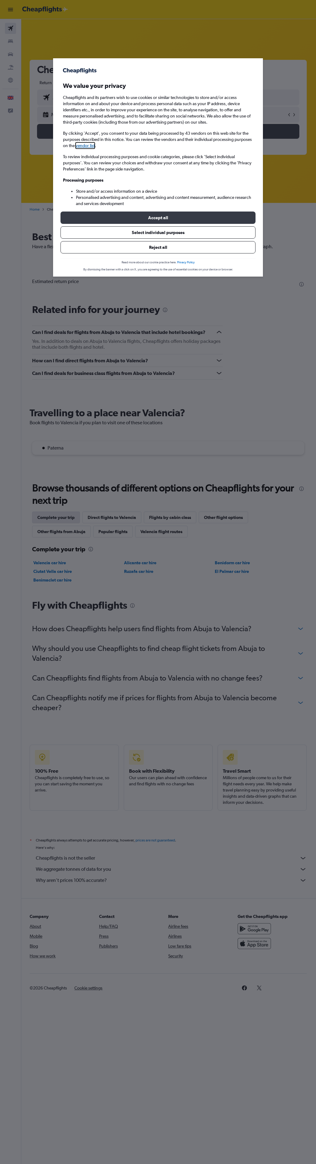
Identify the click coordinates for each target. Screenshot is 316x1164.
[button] (158, 218)
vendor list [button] (85, 145)
